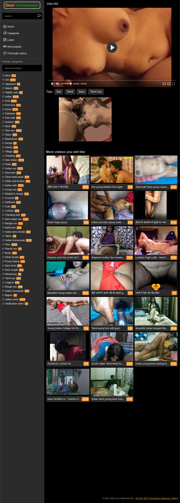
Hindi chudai (13, 257)
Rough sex (12, 286)
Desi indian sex (15, 219)
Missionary (11, 274)
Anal (9, 100)
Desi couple (13, 269)
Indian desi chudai (16, 231)
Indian (10, 96)
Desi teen (11, 172)
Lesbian (10, 210)
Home (8, 26)
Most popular (12, 46)
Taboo (9, 236)
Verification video (15, 303)
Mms (9, 75)
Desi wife (11, 117)
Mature (10, 88)
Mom (9, 126)
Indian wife (13, 185)
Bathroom (11, 227)
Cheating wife (14, 214)
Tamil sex (11, 278)
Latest (8, 40)
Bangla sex (12, 223)
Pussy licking (13, 261)
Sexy (82, 91)
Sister (9, 134)
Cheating (11, 155)
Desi (21, 5)
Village (10, 151)
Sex (58, 91)
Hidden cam (12, 92)
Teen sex (12, 130)
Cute (9, 206)
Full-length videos (15, 53)
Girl (9, 79)
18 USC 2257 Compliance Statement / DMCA (157, 498)
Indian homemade (17, 240)
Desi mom (12, 265)
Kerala (9, 143)
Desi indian (13, 160)
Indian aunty (13, 299)
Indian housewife (15, 291)
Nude (9, 164)
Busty (9, 253)
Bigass (9, 295)
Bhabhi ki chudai (15, 193)
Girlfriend (11, 202)
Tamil (70, 91)
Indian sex (12, 168)
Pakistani (11, 113)
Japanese (11, 84)
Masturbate (12, 138)
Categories (11, 33)
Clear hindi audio (15, 176)
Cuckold (10, 198)
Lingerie (11, 282)
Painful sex (12, 248)
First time (11, 105)
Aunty (10, 109)
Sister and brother (16, 181)
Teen (9, 244)
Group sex (12, 189)
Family (10, 147)
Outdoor (11, 122)
